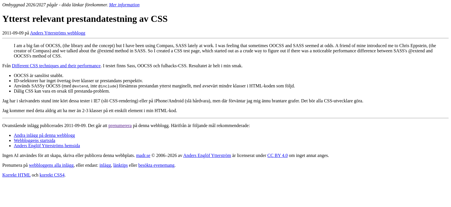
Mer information (124, 4)
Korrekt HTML (16, 174)
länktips (120, 165)
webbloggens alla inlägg (51, 165)
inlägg (105, 165)
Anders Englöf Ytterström (207, 155)
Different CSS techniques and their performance (56, 65)
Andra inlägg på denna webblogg (44, 135)
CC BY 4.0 (277, 155)
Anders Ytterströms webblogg (57, 32)
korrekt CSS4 (52, 174)
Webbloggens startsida (34, 140)
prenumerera (120, 125)
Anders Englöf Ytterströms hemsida (47, 145)
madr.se (143, 155)
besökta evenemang (156, 165)
